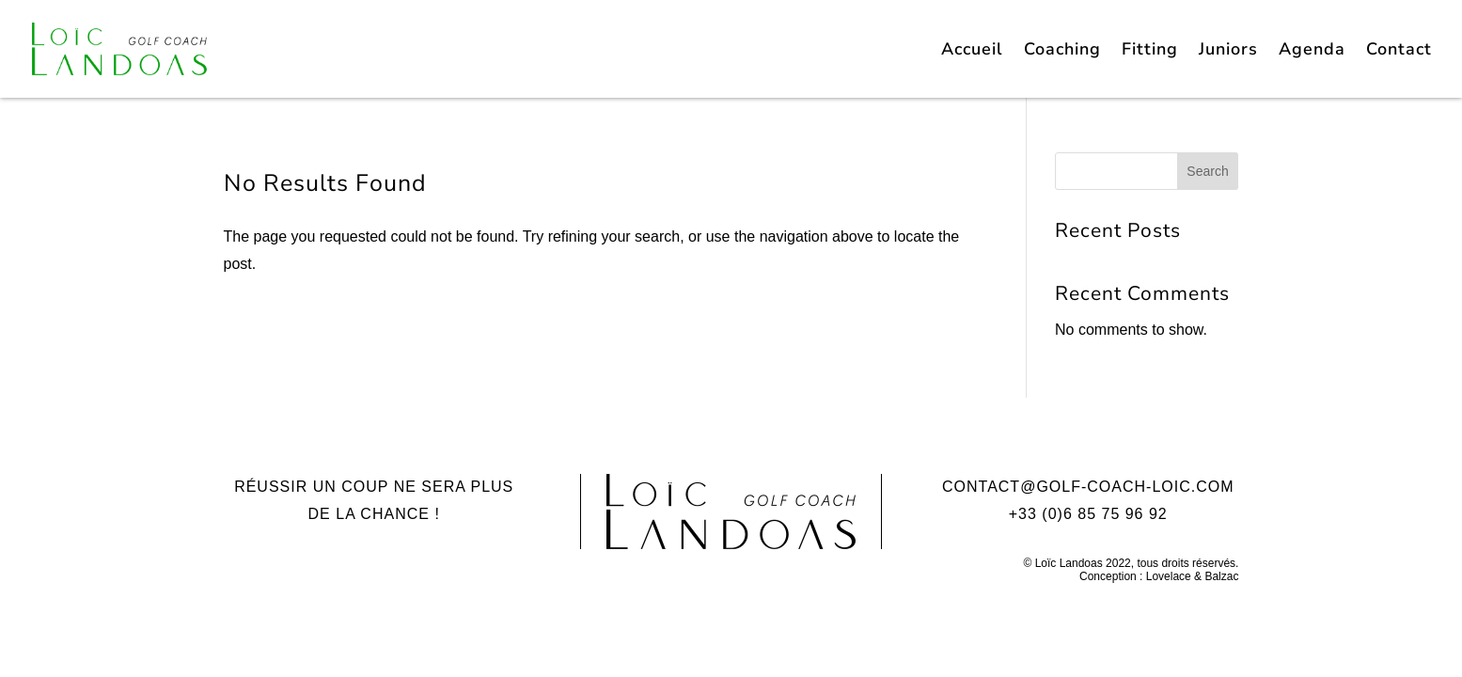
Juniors (1228, 51)
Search (1207, 171)
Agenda (1312, 51)
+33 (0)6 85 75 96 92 (1088, 514)
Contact (1399, 51)
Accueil (972, 51)
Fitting (1150, 51)
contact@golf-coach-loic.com (1088, 487)
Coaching (1062, 51)
